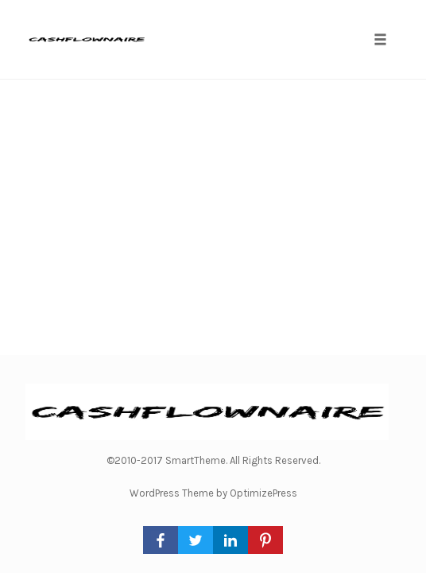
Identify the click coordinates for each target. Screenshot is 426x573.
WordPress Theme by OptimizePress (213, 493)
